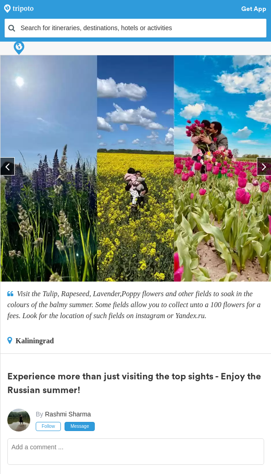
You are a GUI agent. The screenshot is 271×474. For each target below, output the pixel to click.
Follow (48, 426)
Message (79, 426)
